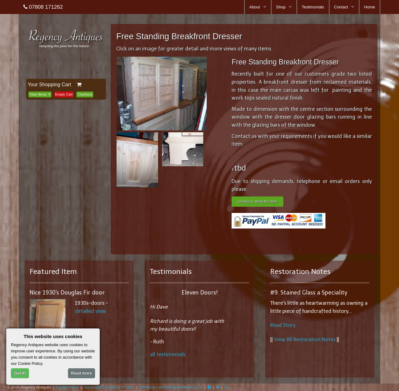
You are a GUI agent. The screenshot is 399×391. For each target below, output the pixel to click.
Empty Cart (64, 94)
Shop (281, 7)
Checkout (85, 94)
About (254, 7)
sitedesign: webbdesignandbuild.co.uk (171, 387)
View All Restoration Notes (304, 339)
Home (369, 7)
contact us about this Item (257, 201)
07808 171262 (43, 7)
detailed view (90, 311)
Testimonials (313, 7)
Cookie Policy (67, 387)
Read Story (283, 325)
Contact (341, 7)
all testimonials (167, 354)
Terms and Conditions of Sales (109, 387)
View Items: (39, 94)
